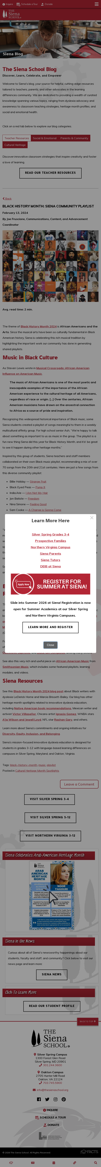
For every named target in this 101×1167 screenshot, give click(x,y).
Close (50, 645)
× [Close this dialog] (92, 518)
